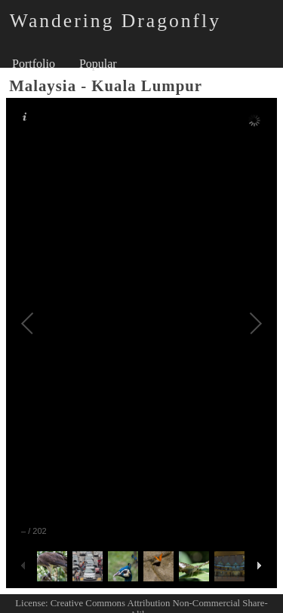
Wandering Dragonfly (115, 21)
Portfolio (33, 63)
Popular (98, 63)
